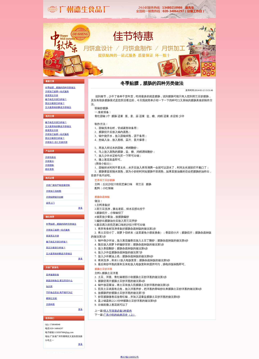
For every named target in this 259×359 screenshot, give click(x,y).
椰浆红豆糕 (51, 298)
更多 (80, 208)
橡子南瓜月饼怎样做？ (56, 99)
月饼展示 (49, 161)
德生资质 (49, 169)
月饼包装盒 (50, 157)
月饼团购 (49, 165)
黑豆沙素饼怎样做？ (55, 103)
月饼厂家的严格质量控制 (58, 185)
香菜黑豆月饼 (51, 95)
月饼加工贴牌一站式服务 (57, 91)
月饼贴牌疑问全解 (54, 197)
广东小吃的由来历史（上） (119, 314)
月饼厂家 (51, 352)
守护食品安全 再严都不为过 (59, 292)
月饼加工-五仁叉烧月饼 (56, 142)
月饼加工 (60, 352)
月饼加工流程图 (53, 191)
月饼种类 (50, 304)
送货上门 (50, 203)
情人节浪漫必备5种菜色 (117, 310)
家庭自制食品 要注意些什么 (59, 280)
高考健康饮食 (52, 274)
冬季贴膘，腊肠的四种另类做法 (60, 87)
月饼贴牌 (69, 352)
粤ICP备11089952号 (129, 357)
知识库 (49, 286)
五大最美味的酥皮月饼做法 (58, 107)
